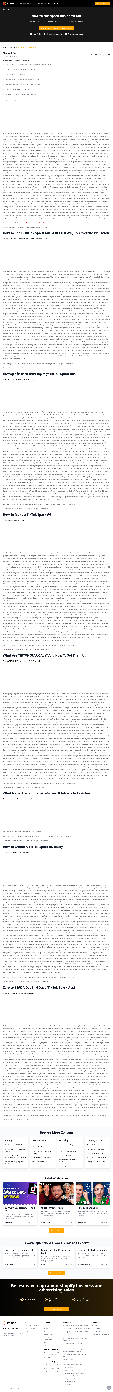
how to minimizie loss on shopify (72, 1349)
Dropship (46, 1337)
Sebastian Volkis (9, 1222)
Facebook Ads (48, 1334)
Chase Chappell (45, 1222)
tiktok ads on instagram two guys (72, 1365)
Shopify (46, 1328)
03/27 (58, 1368)
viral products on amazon (94, 1153)
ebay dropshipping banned (68, 1151)
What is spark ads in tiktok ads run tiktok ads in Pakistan (23, 84)
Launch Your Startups (84, 1265)
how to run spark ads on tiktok (27, 47)
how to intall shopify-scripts (71, 1336)
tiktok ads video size (69, 1381)
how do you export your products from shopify (76, 1328)
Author (46, 1345)
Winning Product (48, 1340)
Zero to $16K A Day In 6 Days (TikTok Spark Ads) (20, 94)
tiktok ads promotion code (70, 1376)
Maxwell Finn (10, 52)
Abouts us (95, 1325)
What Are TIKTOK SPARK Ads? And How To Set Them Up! (23, 79)
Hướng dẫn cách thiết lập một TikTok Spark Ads (20, 69)
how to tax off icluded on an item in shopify (75, 1325)
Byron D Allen (45, 1265)
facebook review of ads (39, 1162)
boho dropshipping (65, 1166)
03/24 (58, 1372)
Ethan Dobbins (82, 1222)
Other (50, 1357)
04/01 (45, 1365)
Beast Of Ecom (9, 1265)
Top (109, 1388)
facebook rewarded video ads (41, 1157)
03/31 (52, 1365)
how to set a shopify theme (71, 1346)
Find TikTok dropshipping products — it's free (56, 28)
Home (4, 47)
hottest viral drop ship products (96, 1157)
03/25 (52, 1372)
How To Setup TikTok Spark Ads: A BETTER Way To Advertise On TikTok (28, 64)
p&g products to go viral (94, 1145)
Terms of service (96, 1328)
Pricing (56, 3)
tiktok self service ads (69, 1367)
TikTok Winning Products (27, 3)
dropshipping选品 (65, 1155)
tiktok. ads (66, 1362)
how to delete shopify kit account (72, 1343)
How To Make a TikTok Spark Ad (15, 74)
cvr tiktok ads (67, 1384)
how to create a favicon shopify (72, 1351)
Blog (45, 1325)
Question (46, 1342)
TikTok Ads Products (44, 3)
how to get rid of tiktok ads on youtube (74, 1379)
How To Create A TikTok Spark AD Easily (18, 89)
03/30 (58, 1365)
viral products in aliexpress (95, 1149)
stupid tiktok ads (68, 1359)
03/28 (52, 1368)
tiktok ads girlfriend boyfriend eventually (75, 1373)
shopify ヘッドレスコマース (14, 1145)
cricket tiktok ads (68, 1370)
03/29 (45, 1368)
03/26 (45, 1372)
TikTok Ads (12, 47)
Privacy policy (96, 1331)
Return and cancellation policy (100, 1334)
